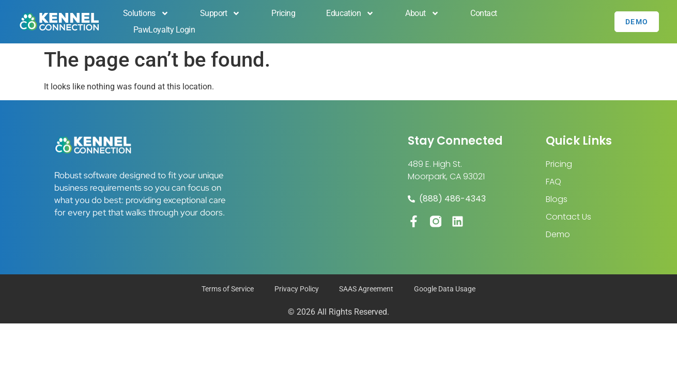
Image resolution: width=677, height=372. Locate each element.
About (422, 13)
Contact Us (568, 217)
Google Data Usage (445, 289)
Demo (558, 234)
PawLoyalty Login (164, 30)
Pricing (283, 13)
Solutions (146, 13)
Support (220, 13)
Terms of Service (228, 289)
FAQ (553, 182)
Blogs (556, 199)
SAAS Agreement (367, 289)
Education (350, 13)
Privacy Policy (296, 289)
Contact (483, 13)
